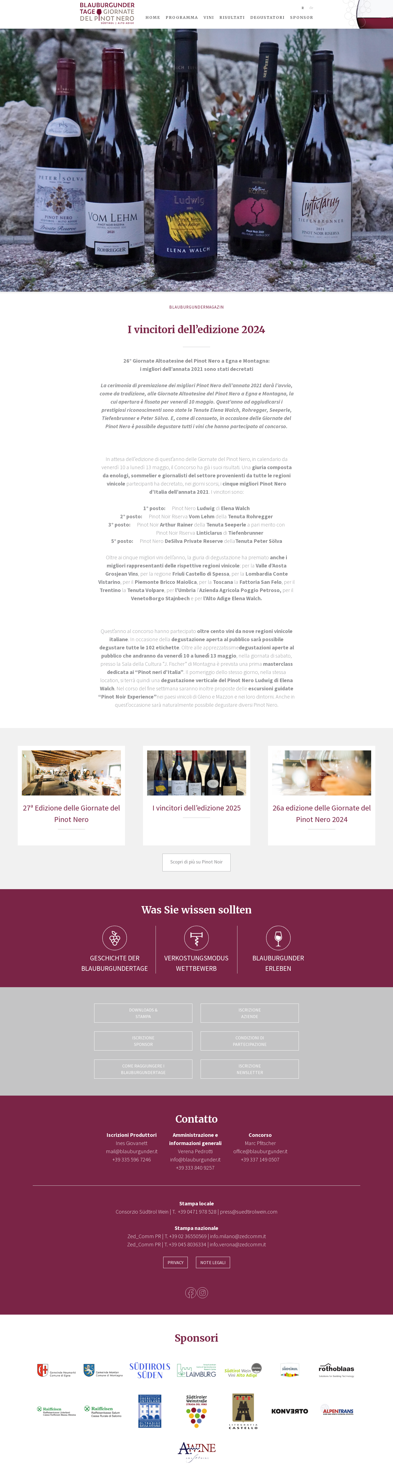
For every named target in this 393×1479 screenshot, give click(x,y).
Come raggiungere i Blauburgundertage (143, 1068)
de (311, 8)
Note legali (213, 1260)
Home (152, 17)
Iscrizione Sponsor (143, 1040)
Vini (209, 17)
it (303, 8)
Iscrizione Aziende (250, 1013)
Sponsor (301, 17)
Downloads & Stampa (143, 1013)
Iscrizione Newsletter (250, 1068)
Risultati (232, 17)
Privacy (175, 1260)
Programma (182, 17)
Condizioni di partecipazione (250, 1040)
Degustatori (267, 17)
